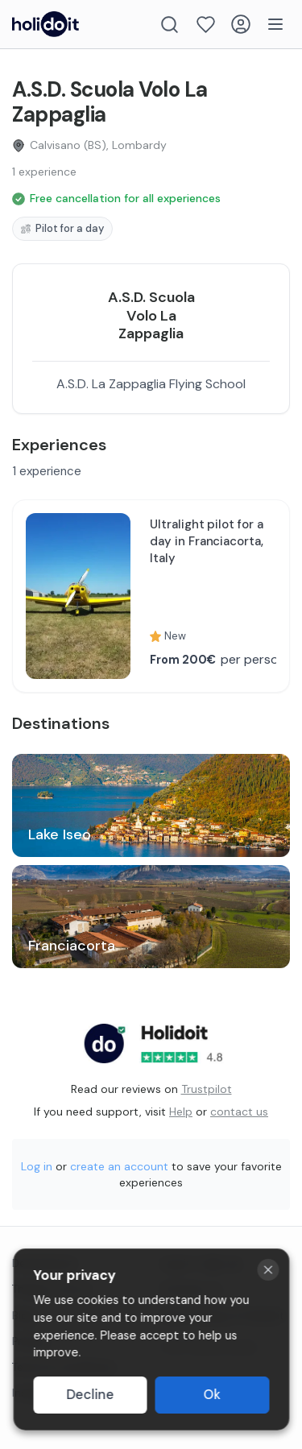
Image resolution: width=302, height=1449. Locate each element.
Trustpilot (206, 1089)
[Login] (240, 24)
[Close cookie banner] (268, 1270)
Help (180, 1111)
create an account (119, 1166)
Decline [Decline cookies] (90, 1394)
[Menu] (275, 24)
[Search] (169, 24)
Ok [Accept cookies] (212, 1394)
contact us (239, 1111)
